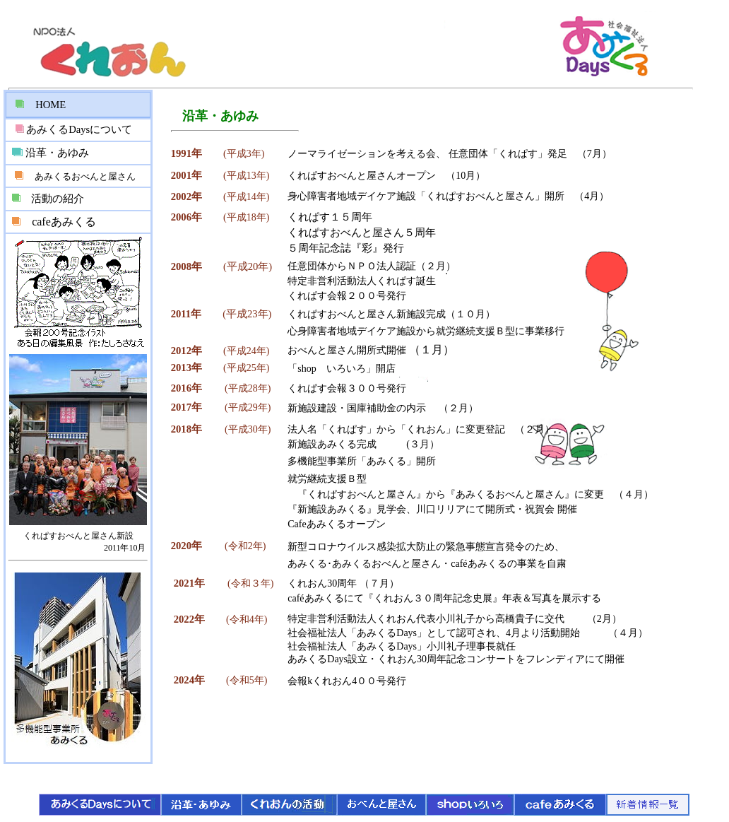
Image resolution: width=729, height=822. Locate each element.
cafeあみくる (64, 222)
